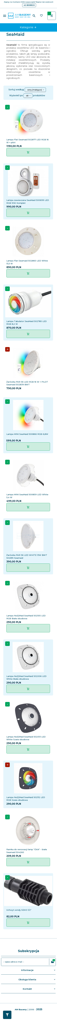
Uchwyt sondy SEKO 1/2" (18, 910)
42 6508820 (29, 5)
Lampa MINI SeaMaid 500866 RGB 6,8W (27, 434)
